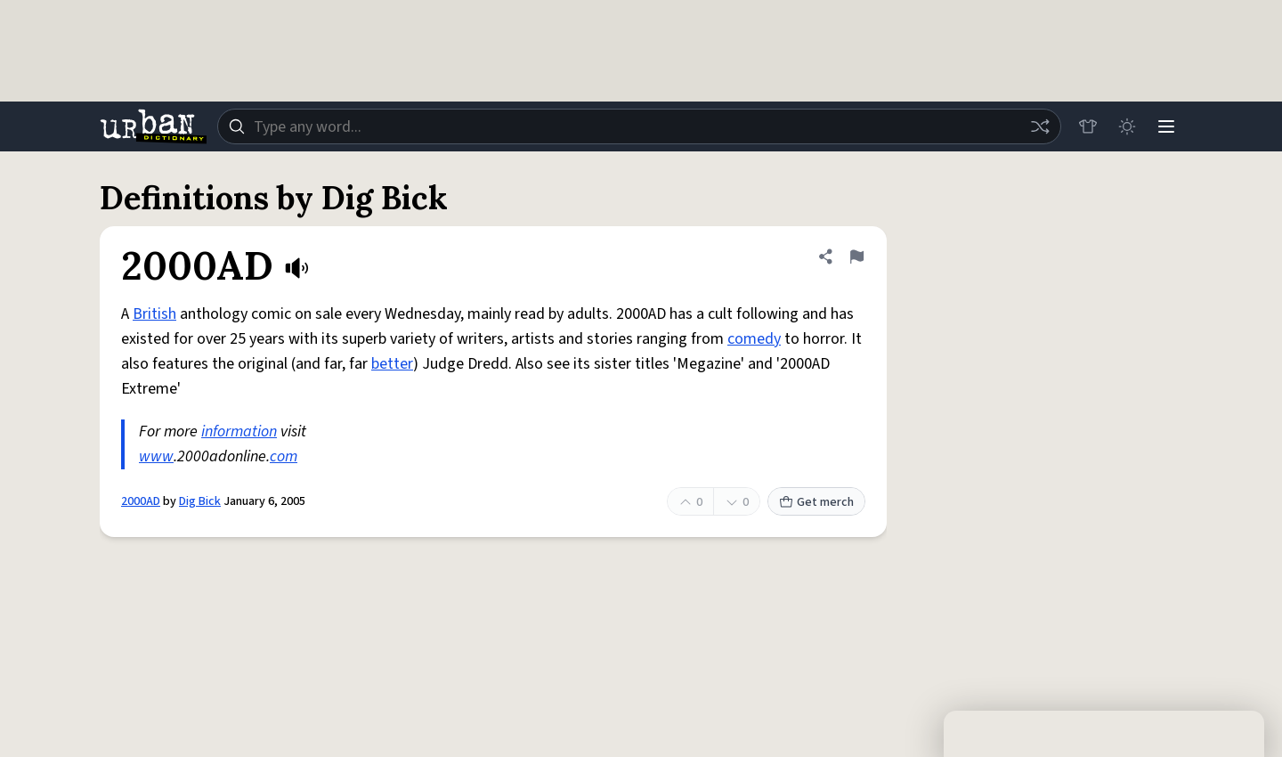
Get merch (816, 502)
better (392, 364)
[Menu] (1166, 126)
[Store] (1088, 126)
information (239, 431)
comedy (754, 339)
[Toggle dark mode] (1127, 126)
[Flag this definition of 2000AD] (856, 256)
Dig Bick (200, 501)
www (156, 456)
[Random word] (1040, 126)
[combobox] (639, 126)
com (283, 456)
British (154, 314)
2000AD (140, 501)
